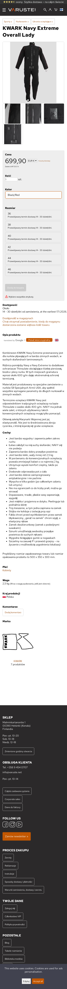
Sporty (8, 21)
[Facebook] (5, 825)
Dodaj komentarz (13, 612)
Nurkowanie (22, 21)
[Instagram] (12, 825)
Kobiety (7, 570)
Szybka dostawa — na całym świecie (44, 2)
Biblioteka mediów (14, 958)
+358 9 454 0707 (17, 767)
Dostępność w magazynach (18, 318)
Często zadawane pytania (17, 791)
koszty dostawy (44, 161)
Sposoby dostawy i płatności (18, 881)
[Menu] (4, 10)
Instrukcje (9, 873)
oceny (13, 2)
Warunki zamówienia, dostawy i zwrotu (23, 889)
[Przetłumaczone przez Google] (13, 340)
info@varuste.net (12, 772)
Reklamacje (10, 865)
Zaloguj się (10, 908)
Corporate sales (12, 799)
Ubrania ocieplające (43, 21)
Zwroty (8, 857)
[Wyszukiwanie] (45, 10)
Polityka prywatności (15, 924)
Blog (7, 942)
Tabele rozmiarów (13, 950)
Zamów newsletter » (16, 836)
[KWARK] (18, 648)
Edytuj (26, 981)
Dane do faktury (12, 807)
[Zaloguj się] (50, 10)
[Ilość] (11, 179)
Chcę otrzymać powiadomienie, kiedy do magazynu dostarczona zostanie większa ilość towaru (31, 323)
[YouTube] (19, 825)
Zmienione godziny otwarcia (18, 751)
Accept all (38, 981)
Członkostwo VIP (13, 916)
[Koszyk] (55, 10)
